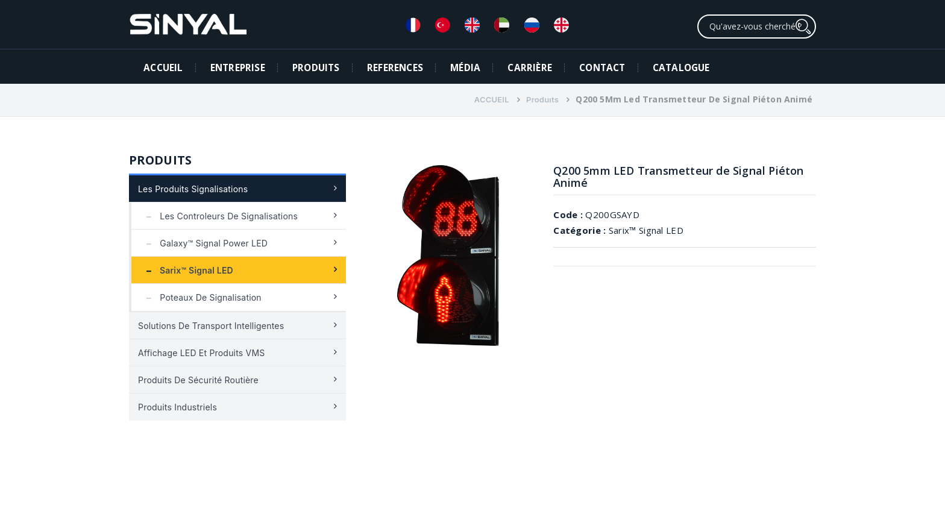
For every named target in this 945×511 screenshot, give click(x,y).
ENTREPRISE (237, 67)
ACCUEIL (163, 67)
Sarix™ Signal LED (186, 270)
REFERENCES (395, 67)
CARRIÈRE (529, 67)
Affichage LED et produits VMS (201, 353)
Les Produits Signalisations (193, 189)
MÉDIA (465, 67)
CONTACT (602, 67)
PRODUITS (316, 67)
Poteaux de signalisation (201, 297)
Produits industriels (177, 407)
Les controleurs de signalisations (219, 216)
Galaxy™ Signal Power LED (204, 243)
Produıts (542, 99)
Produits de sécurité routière (198, 380)
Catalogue (681, 67)
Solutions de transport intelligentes (211, 326)
